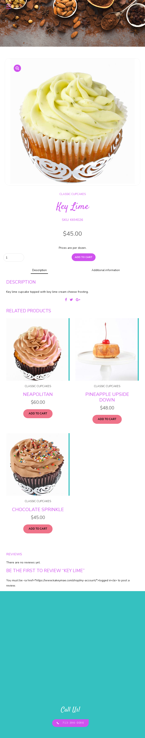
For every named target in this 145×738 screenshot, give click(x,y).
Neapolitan (38, 395)
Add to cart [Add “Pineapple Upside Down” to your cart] (107, 420)
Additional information (105, 271)
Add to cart (83, 257)
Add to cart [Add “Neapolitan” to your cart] (38, 414)
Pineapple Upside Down (107, 398)
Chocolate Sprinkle (38, 510)
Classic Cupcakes (72, 194)
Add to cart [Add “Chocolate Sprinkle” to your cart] (38, 530)
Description (39, 271)
